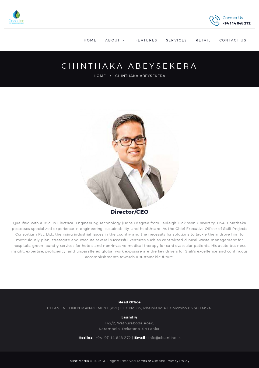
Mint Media (79, 361)
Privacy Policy (177, 361)
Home (100, 75)
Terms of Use (147, 361)
